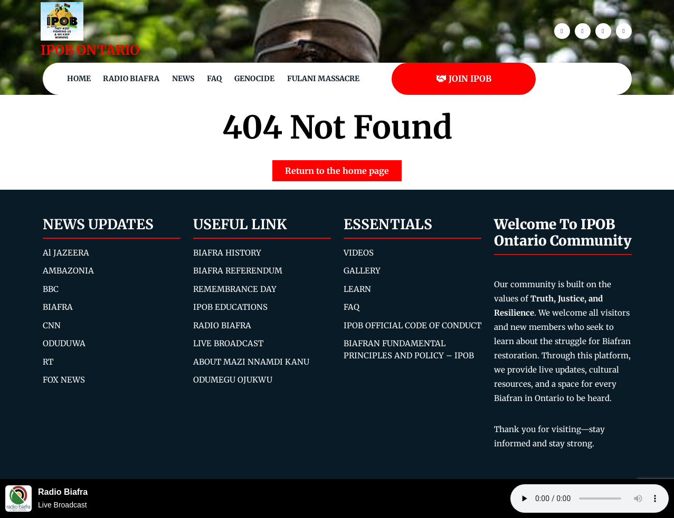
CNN (52, 325)
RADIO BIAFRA (222, 325)
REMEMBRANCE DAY (235, 289)
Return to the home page (343, 168)
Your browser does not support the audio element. (589, 498)
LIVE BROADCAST (228, 343)
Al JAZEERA (66, 253)
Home (79, 78)
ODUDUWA (64, 343)
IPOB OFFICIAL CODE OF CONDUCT (412, 325)
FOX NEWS (64, 380)
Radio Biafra (131, 78)
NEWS (183, 78)
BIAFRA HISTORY (227, 253)
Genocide (254, 78)
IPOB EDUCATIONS (230, 307)
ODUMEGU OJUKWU (232, 380)
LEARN (357, 289)
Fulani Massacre (323, 78)
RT (48, 362)
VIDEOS (359, 253)
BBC (51, 289)
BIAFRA (58, 307)
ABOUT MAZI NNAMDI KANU (251, 362)
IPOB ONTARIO (90, 50)
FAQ (214, 78)
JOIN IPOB (463, 78)
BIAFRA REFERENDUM (237, 271)
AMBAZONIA (68, 271)
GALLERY (362, 271)
